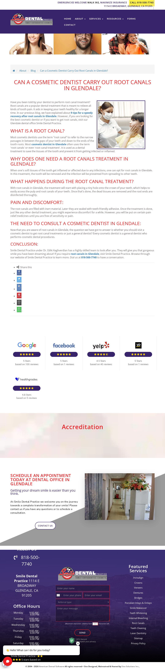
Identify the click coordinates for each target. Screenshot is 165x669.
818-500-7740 (89, 257)
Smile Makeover (138, 606)
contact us (45, 523)
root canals (138, 621)
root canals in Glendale (85, 254)
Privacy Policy (138, 641)
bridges (138, 595)
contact (70, 27)
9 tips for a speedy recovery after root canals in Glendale (51, 114)
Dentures (138, 590)
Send (82, 630)
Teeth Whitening (138, 611)
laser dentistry (138, 631)
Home (67, 21)
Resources (115, 21)
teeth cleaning (138, 626)
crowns (138, 580)
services (96, 21)
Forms (131, 21)
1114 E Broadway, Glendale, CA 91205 (128, 6)
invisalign (138, 575)
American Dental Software (52, 664)
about (80, 21)
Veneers (138, 585)
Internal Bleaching (138, 616)
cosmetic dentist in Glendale (48, 144)
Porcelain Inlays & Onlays (138, 601)
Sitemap (138, 636)
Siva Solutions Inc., (131, 664)
